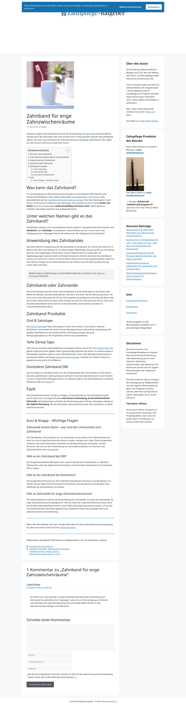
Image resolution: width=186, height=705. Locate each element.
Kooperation (132, 306)
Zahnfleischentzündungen (67, 357)
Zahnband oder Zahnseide (41, 163)
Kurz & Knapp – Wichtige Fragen (46, 180)
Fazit (32, 177)
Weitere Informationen (130, 7)
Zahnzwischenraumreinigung (41, 546)
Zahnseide (90, 133)
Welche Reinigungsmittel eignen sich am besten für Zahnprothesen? (141, 276)
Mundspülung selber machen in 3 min (44, 554)
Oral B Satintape (40, 169)
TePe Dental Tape (40, 172)
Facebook (153, 121)
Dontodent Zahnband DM (44, 175)
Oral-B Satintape (38, 326)
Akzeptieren (154, 7)
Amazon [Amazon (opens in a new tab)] (49, 381)
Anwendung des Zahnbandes (42, 160)
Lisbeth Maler (33, 584)
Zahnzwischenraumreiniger (59, 549)
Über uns (150, 111)
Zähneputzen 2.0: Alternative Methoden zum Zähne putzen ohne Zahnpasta (140, 232)
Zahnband (33, 549)
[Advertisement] (93, 36)
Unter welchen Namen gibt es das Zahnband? (49, 157)
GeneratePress (111, 701)
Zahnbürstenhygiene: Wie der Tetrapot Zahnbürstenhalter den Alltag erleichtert (141, 256)
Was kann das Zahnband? (41, 154)
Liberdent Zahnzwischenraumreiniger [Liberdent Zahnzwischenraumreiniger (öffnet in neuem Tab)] (65, 200)
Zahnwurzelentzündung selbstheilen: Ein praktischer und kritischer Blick (141, 266)
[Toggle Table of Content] (66, 151)
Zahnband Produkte (38, 166)
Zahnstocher (94, 197)
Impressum (131, 312)
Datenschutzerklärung (136, 300)
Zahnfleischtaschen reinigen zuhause (44, 551)
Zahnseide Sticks (79, 197)
